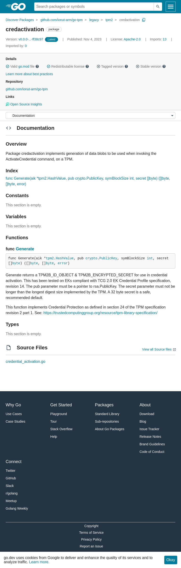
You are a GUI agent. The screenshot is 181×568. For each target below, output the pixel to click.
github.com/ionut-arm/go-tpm (62, 20)
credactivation (129, 20)
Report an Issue (91, 546)
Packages (104, 405)
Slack (10, 486)
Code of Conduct (152, 452)
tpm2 (109, 20)
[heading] (20, 6)
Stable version (151, 66)
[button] (7, 66)
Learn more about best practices (29, 74)
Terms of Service (91, 532)
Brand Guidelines (152, 444)
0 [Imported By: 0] (16, 46)
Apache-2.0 (132, 39)
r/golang (12, 493)
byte (16, 263)
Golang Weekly (17, 508)
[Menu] (90, 115)
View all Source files (157, 349)
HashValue (65, 258)
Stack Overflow (61, 429)
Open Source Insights (24, 104)
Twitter (10, 471)
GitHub (11, 478)
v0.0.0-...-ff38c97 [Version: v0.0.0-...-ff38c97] (25, 39)
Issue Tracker (149, 429)
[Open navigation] (170, 6)
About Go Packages (109, 429)
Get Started (61, 405)
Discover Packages (20, 20)
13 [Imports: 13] (158, 39)
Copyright (91, 526)
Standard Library (107, 414)
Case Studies (15, 421)
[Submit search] (158, 6)
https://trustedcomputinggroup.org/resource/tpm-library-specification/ (100, 313)
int (150, 258)
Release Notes (150, 436)
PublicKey (108, 258)
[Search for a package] (94, 6)
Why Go (13, 405)
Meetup (11, 501)
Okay (170, 560)
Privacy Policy (91, 539)
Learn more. (39, 562)
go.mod (23, 66)
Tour (53, 421)
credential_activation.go (25, 362)
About (145, 405)
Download (147, 414)
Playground (58, 414)
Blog (143, 421)
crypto (91, 258)
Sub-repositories (107, 421)
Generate (25, 249)
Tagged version (112, 66)
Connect (13, 461)
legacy (94, 20)
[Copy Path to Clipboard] (144, 20)
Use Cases (14, 414)
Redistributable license (68, 66)
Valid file (22, 66)
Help (53, 436)
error (63, 263)
